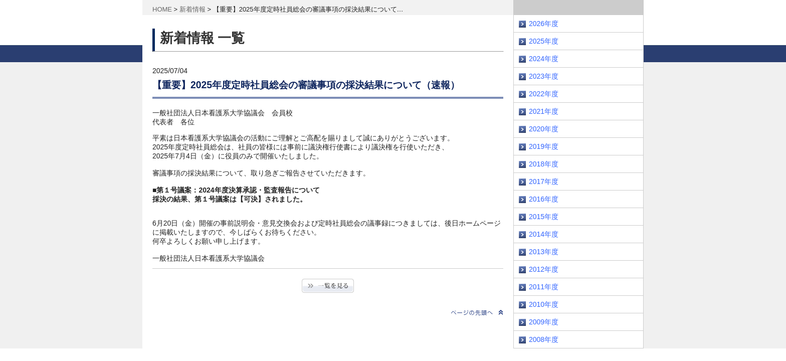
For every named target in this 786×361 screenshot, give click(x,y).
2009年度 (543, 322)
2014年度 (543, 234)
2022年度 (543, 94)
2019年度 (543, 146)
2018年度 (543, 164)
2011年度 (543, 287)
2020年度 (543, 129)
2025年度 (543, 41)
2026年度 (543, 24)
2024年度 (543, 59)
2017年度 (543, 181)
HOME (162, 9)
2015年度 (543, 217)
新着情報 (192, 9)
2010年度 (543, 304)
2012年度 (543, 269)
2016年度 (543, 199)
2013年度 (543, 252)
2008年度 (543, 339)
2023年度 (543, 76)
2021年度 (543, 111)
